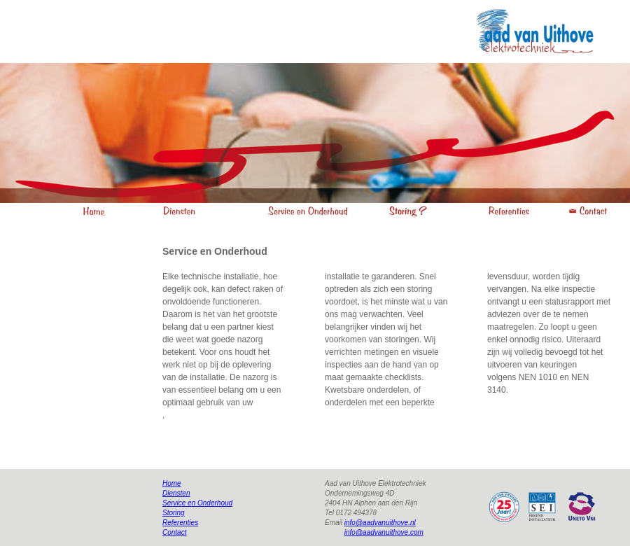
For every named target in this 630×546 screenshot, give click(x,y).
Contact (174, 532)
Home (171, 483)
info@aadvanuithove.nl (380, 522)
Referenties (180, 522)
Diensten (176, 493)
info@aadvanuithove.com (384, 532)
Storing (173, 513)
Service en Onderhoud (197, 503)
